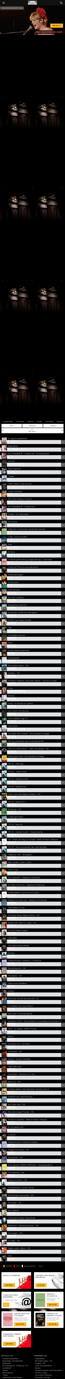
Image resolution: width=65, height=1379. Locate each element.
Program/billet (8, 422)
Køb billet (52, 26)
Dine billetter (49, 422)
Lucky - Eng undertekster (43, 1366)
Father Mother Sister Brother (12, 1377)
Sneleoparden (40, 1359)
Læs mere (9, 1285)
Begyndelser (6, 1363)
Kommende (20, 422)
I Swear (5, 1375)
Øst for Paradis (32, 3)
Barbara (37, 1368)
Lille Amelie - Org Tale (42, 1377)
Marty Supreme (7, 1373)
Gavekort (30, 422)
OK (6, 1305)
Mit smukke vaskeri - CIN (43, 1361)
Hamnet (5, 1370)
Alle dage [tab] (32, 430)
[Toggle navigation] (3, 3)
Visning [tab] (52, 426)
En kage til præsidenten (10, 1359)
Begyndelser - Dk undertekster (12, 1361)
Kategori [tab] (32, 426)
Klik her (41, 1285)
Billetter (53, 1305)
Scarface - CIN (40, 1363)
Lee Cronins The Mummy (47, 32)
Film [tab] (11, 426)
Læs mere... (9, 1344)
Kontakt (39, 422)
